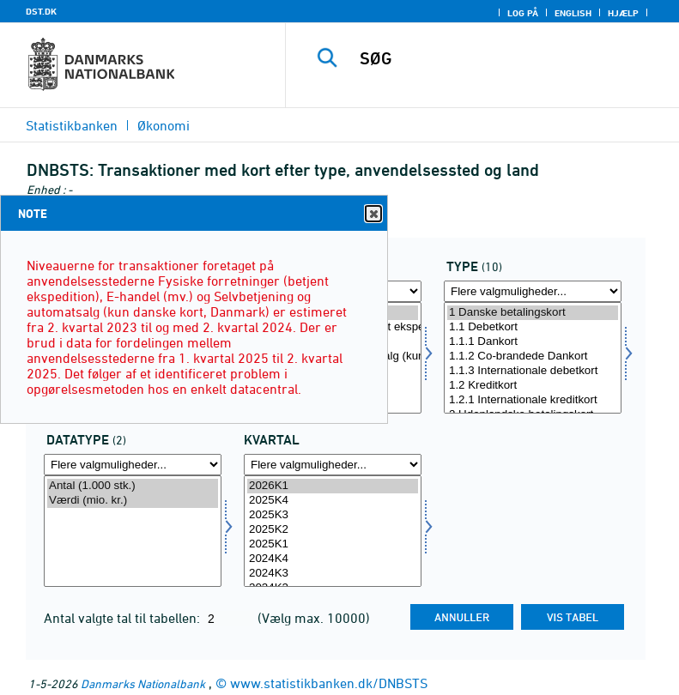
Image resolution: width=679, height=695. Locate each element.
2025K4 (332, 500)
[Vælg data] (132, 531)
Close (372, 214)
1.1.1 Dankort (532, 342)
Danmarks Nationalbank (143, 683)
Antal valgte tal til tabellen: (123, 618)
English (573, 13)
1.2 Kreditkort (532, 385)
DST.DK (41, 11)
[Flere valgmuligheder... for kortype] (532, 291)
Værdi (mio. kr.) (132, 500)
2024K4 (332, 559)
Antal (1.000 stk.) (132, 486)
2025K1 (332, 544)
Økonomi (163, 125)
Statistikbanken (72, 125)
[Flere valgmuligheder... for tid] (332, 464)
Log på (522, 13)
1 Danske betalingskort (532, 312)
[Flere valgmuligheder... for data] (132, 464)
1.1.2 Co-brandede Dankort (532, 356)
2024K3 (332, 573)
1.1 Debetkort (532, 327)
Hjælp (623, 13)
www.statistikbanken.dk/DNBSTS (328, 683)
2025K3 (332, 515)
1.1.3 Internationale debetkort (532, 371)
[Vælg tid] (332, 531)
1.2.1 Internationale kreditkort (532, 400)
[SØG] (508, 58)
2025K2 (332, 530)
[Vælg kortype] (532, 358)
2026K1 (332, 486)
